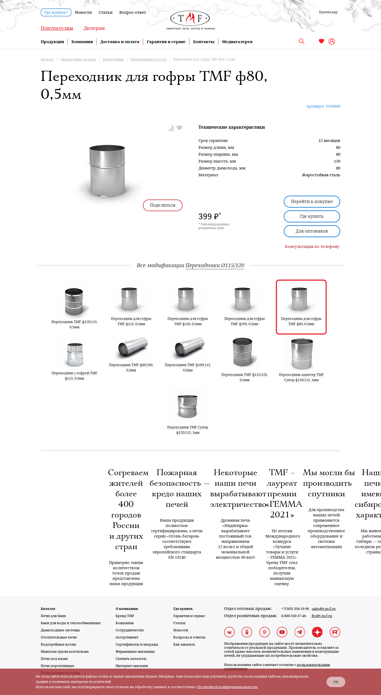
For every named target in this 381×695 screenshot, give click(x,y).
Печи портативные (57, 666)
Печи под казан (54, 659)
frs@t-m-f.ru (322, 616)
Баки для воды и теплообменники (71, 623)
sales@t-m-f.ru (323, 609)
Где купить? (56, 12)
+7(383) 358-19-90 (295, 609)
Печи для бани (53, 616)
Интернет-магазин (132, 666)
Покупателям (57, 28)
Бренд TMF (125, 616)
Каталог (48, 609)
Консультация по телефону (312, 246)
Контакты (204, 41)
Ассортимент (127, 637)
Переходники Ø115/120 (214, 265)
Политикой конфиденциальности (227, 687)
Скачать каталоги (131, 659)
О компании (127, 609)
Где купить (312, 216)
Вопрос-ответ (132, 12)
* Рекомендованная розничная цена (213, 226)
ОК (335, 682)
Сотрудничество (130, 630)
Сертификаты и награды (137, 644)
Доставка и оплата (119, 41)
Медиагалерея (237, 41)
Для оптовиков (312, 231)
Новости (83, 12)
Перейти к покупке (312, 201)
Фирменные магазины (135, 652)
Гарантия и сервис (166, 41)
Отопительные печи (59, 637)
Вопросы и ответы (189, 637)
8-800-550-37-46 (293, 616)
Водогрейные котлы (58, 644)
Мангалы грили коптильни (65, 652)
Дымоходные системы (60, 630)
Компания (82, 41)
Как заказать (184, 644)
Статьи (105, 12)
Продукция (52, 41)
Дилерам (94, 28)
